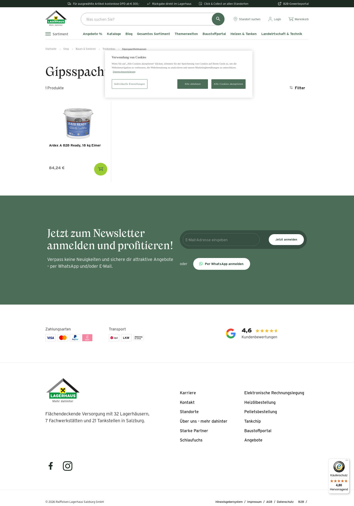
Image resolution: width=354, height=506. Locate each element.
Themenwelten (186, 34)
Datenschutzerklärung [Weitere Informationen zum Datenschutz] (124, 71)
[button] (221, 264)
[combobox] (153, 19)
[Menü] (346, 461)
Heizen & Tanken (243, 34)
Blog (128, 34)
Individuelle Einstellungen (129, 83)
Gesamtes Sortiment (153, 34)
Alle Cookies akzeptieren (228, 83)
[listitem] (188, 392)
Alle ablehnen (193, 83)
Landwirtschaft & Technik (281, 34)
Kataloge (114, 34)
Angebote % (92, 34)
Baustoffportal (214, 34)
